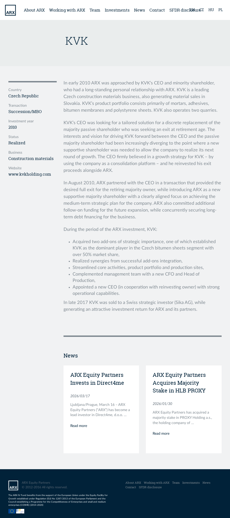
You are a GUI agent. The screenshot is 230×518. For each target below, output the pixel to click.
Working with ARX (67, 10)
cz (201, 9)
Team (95, 10)
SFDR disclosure (150, 487)
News (139, 10)
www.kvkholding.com (29, 174)
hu (211, 9)
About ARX (34, 10)
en (192, 9)
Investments (117, 10)
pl (220, 9)
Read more (78, 426)
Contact (157, 10)
